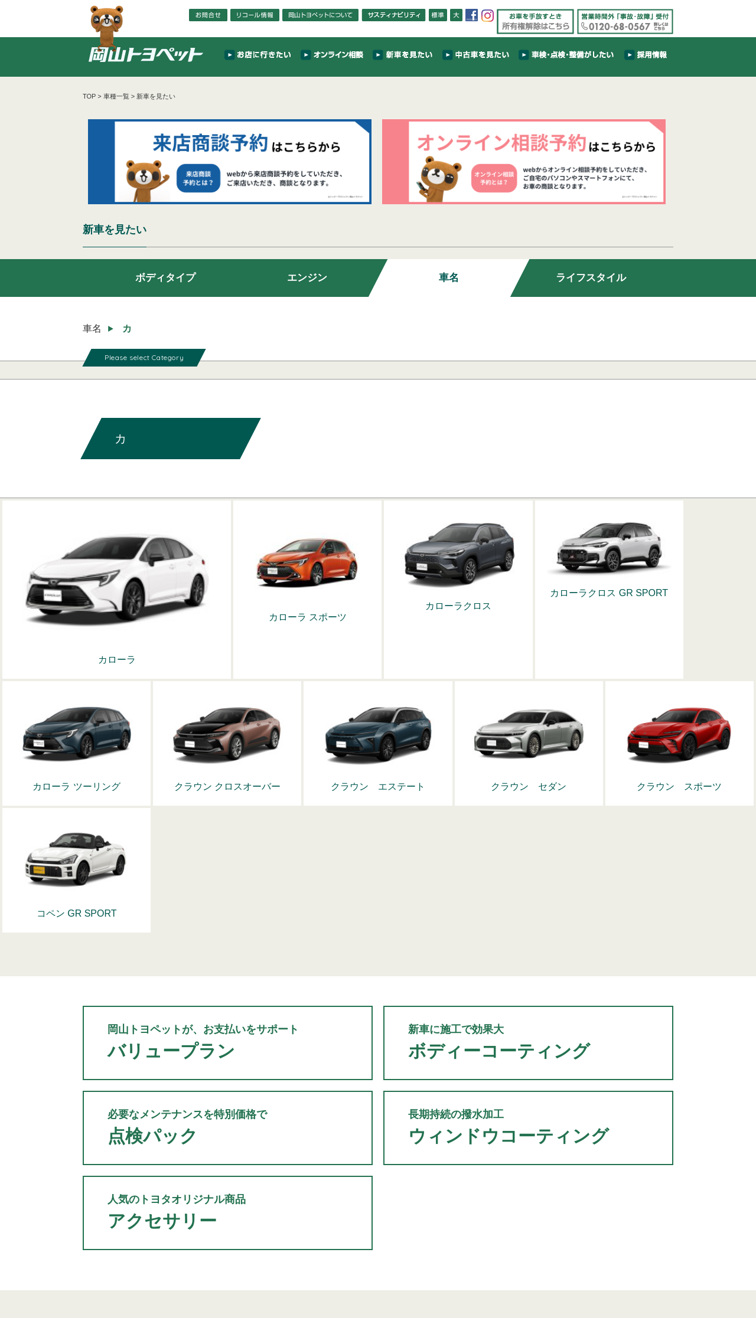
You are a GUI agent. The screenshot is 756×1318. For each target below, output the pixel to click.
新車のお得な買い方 (265, 1277)
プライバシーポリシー (453, 1277)
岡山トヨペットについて (132, 1277)
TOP (89, 96)
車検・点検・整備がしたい (421, 1262)
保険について (322, 1277)
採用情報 (546, 1262)
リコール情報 (369, 1277)
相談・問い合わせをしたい (606, 1262)
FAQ (406, 1277)
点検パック (227, 963)
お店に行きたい (251, 1262)
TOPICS (207, 1262)
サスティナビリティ (495, 1262)
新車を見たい (302, 1262)
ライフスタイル (590, 281)
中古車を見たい (352, 1262)
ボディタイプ (165, 281)
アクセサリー (227, 1048)
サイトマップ (638, 1277)
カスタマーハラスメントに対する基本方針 (552, 1277)
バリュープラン (227, 878)
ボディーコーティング (528, 878)
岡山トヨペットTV (202, 1277)
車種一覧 (116, 96)
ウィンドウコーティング (528, 963)
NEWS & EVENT (161, 1262)
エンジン (307, 281)
